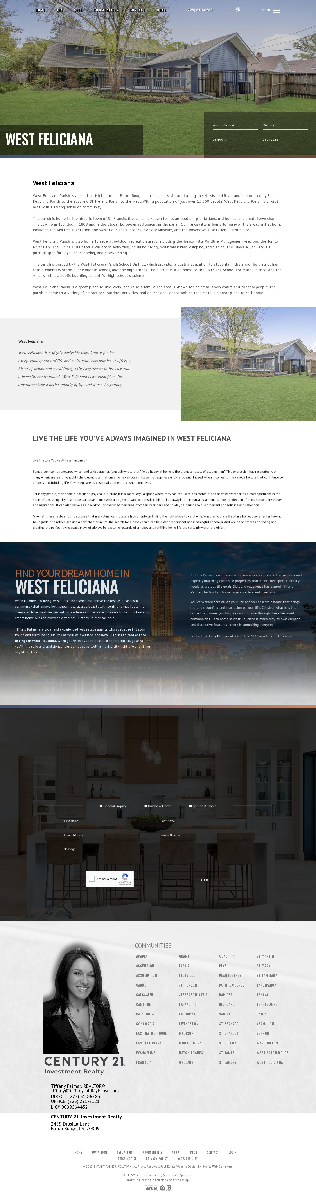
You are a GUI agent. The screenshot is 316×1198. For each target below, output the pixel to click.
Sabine (225, 1014)
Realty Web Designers (217, 1167)
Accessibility (188, 1158)
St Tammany (267, 975)
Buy (59, 10)
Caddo (141, 985)
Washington (267, 1043)
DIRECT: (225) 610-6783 (75, 1096)
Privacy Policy (157, 1158)
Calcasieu (144, 995)
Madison (186, 1033)
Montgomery (190, 1043)
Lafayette (187, 1004)
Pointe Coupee (232, 985)
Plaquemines (230, 975)
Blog (193, 1152)
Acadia (141, 956)
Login (233, 1152)
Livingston (189, 1024)
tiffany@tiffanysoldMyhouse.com (85, 1091)
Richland (227, 1004)
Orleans (186, 1062)
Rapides (226, 995)
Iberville (187, 975)
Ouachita (227, 956)
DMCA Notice (127, 1158)
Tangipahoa (266, 985)
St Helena (227, 1043)
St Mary (264, 966)
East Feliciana (149, 1043)
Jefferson (188, 985)
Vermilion (265, 1024)
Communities (106, 10)
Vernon (263, 1033)
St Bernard (229, 1024)
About (176, 1152)
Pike (222, 966)
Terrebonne (267, 1004)
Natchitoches (191, 1053)
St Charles (229, 1033)
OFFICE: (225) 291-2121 (75, 1101)
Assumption (146, 975)
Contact (138, 10)
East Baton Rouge (151, 1033)
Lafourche (188, 1014)
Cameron (144, 1004)
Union (262, 1014)
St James (227, 1053)
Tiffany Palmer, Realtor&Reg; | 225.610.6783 (202, 10)
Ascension (145, 966)
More (161, 10)
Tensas (263, 995)
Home (41, 10)
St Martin (265, 956)
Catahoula (145, 1014)
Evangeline (146, 1053)
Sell (78, 10)
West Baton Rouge (273, 1053)
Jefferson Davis (193, 995)
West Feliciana (270, 1062)
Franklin (144, 1062)
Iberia (184, 966)
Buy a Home (100, 1152)
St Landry (228, 1062)
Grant (184, 956)
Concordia (145, 1024)
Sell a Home (125, 1152)
